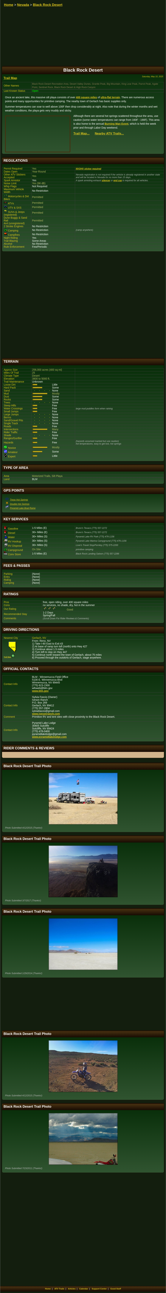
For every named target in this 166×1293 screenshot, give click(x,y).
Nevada (23, 5)
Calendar (83, 1289)
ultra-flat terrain (110, 97)
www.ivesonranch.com (46, 713)
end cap (117, 180)
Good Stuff (115, 1289)
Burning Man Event (116, 123)
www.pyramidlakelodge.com (49, 737)
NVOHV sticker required (88, 168)
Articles (71, 1289)
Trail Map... (81, 133)
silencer (106, 180)
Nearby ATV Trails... (109, 133)
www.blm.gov (40, 691)
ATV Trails (59, 1289)
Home (8, 5)
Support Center (99, 1289)
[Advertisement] (83, 305)
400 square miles (86, 97)
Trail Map (10, 78)
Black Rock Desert (47, 5)
